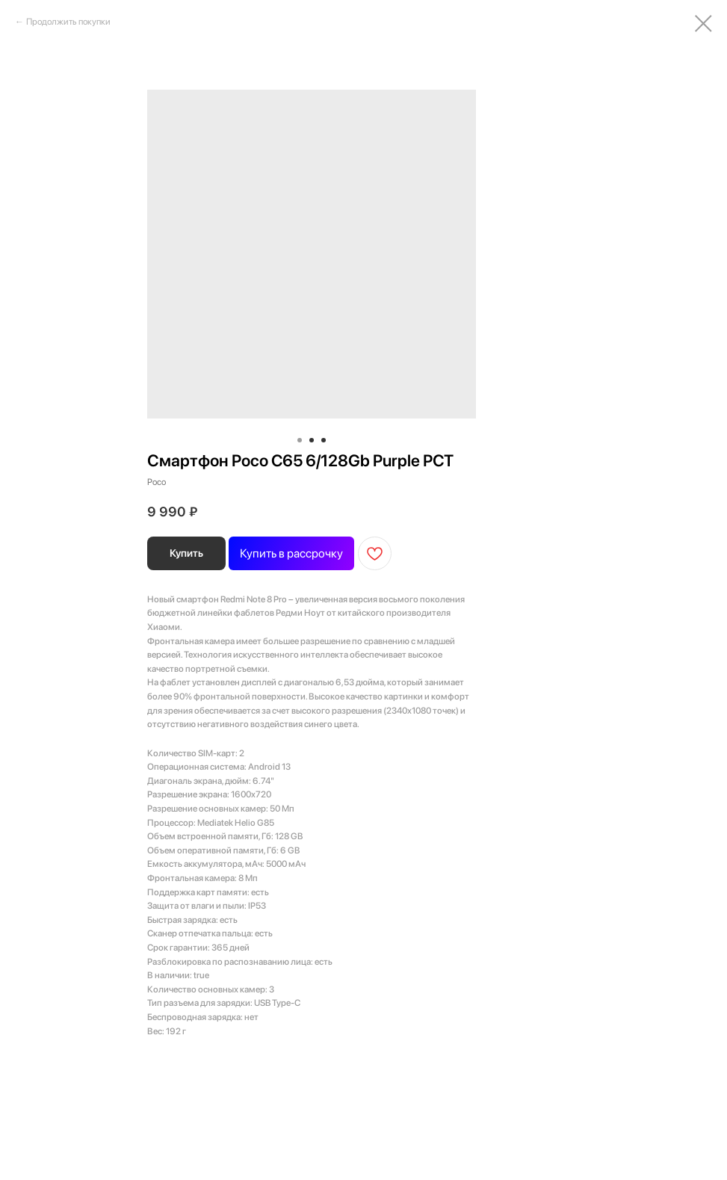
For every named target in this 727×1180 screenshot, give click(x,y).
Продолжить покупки (68, 21)
